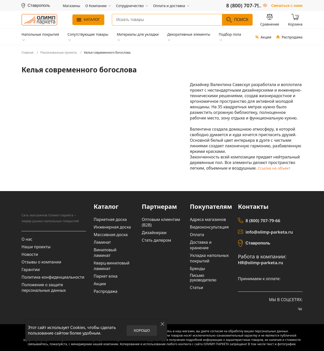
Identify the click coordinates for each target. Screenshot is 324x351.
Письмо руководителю (203, 277)
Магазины (71, 5)
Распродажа (289, 37)
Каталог (88, 19)
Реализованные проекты (58, 52)
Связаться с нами (286, 6)
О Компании (96, 5)
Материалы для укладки (138, 34)
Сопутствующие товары (88, 34)
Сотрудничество (130, 5)
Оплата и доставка (169, 5)
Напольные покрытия (40, 34)
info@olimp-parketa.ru (268, 232)
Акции (263, 37)
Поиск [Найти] (237, 20)
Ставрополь (258, 243)
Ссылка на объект (275, 168)
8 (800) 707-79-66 (262, 220)
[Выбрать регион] (36, 5)
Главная (27, 52)
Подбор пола (230, 34)
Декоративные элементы (188, 34)
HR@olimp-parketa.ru (259, 262)
